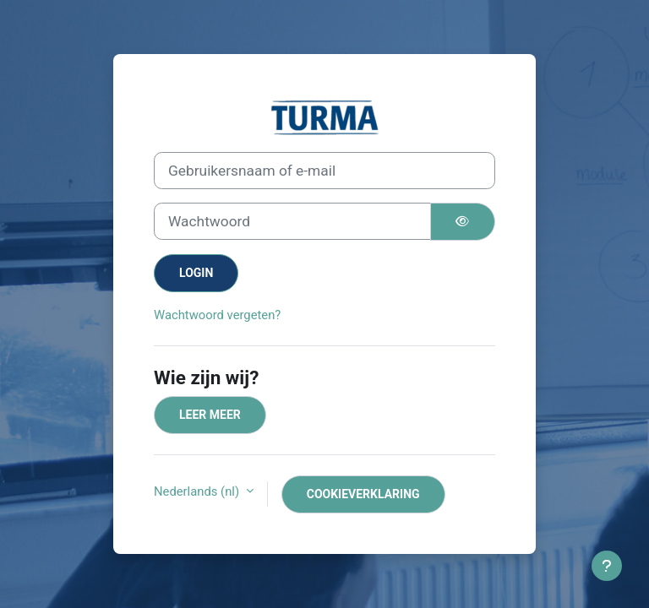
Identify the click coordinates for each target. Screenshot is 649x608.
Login (196, 273)
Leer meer (210, 414)
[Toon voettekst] (607, 566)
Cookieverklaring (363, 494)
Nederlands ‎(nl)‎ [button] (198, 491)
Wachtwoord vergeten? (217, 315)
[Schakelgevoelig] (463, 222)
